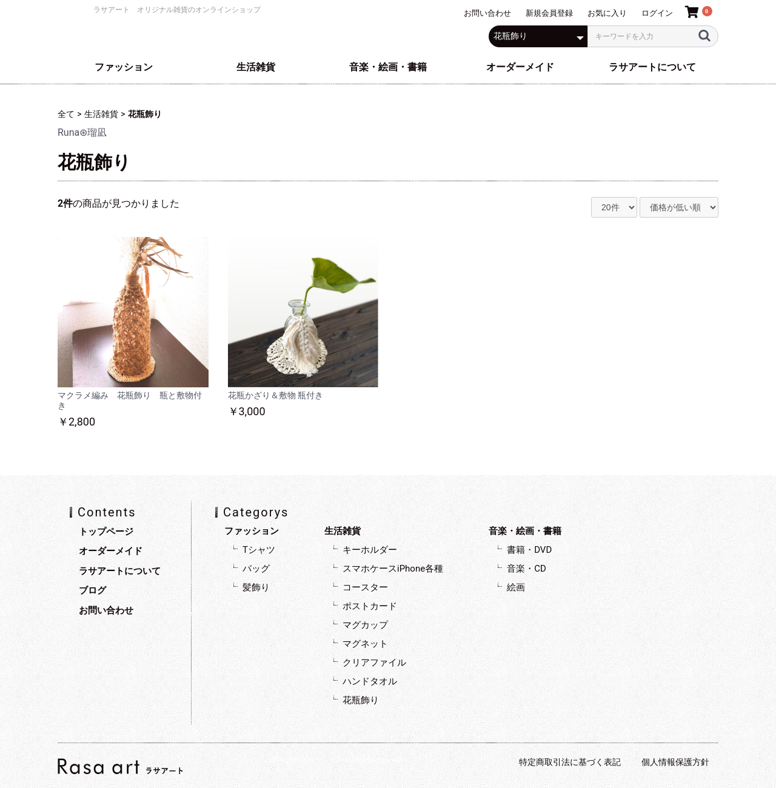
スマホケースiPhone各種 (393, 568)
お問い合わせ (106, 610)
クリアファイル (374, 662)
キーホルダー (370, 549)
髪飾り (256, 587)
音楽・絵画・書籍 (388, 67)
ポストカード (370, 606)
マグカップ (365, 624)
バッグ (256, 568)
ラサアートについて (652, 67)
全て (66, 114)
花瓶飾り (145, 114)
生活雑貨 (255, 67)
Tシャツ (258, 549)
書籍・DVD (529, 549)
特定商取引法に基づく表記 (570, 762)
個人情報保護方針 (675, 762)
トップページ (106, 531)
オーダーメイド (520, 67)
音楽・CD (526, 568)
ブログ (92, 590)
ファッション (124, 67)
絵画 (516, 587)
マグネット (365, 643)
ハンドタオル (370, 681)
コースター (365, 587)
